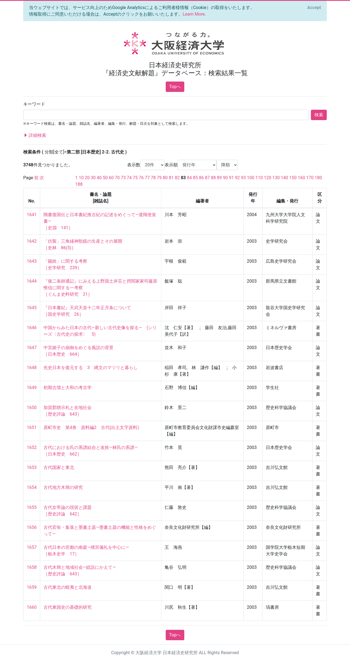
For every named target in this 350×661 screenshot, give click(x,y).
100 (250, 177)
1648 (32, 367)
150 (293, 177)
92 (237, 177)
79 (159, 177)
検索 (318, 114)
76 (141, 177)
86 (201, 177)
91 (231, 177)
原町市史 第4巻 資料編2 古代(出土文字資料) (91, 427)
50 (105, 177)
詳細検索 (34, 135)
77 (147, 177)
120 (267, 177)
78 (153, 177)
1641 (32, 214)
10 (81, 177)
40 (99, 177)
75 (135, 177)
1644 (32, 281)
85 (195, 177)
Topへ (175, 86)
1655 (32, 507)
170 (310, 177)
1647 (32, 347)
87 (207, 177)
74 (129, 177)
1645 (32, 307)
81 (171, 177)
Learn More (194, 14)
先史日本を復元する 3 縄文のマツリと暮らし (90, 367)
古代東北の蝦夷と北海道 (67, 587)
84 (189, 177)
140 (284, 177)
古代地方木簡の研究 (63, 487)
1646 (32, 327)
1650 (32, 407)
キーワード (34, 104)
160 (301, 177)
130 (276, 177)
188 (79, 184)
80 (165, 177)
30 (93, 177)
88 (213, 177)
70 (117, 177)
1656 (32, 527)
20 (87, 177)
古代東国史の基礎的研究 (67, 607)
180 (318, 177)
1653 (32, 467)
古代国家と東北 (58, 467)
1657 (32, 547)
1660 (32, 607)
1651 (32, 427)
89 (219, 177)
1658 (32, 567)
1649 (32, 387)
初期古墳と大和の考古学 (67, 387)
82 (177, 177)
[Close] (314, 7)
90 (225, 177)
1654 (32, 487)
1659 (32, 587)
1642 (32, 241)
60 (111, 177)
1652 (32, 447)
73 (123, 177)
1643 (32, 261)
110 (259, 177)
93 (243, 177)
